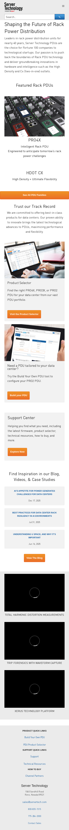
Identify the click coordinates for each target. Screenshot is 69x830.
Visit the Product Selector (24, 314)
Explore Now (17, 451)
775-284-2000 (34, 816)
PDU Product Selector (34, 744)
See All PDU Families (34, 195)
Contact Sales (34, 823)
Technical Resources (35, 763)
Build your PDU (18, 395)
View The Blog (34, 558)
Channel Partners (34, 775)
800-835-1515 (34, 809)
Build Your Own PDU (34, 737)
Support (34, 756)
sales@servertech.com (34, 801)
